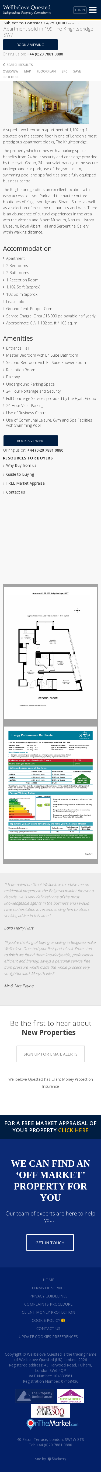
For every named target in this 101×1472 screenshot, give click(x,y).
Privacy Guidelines (48, 1296)
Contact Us (48, 1328)
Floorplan (46, 71)
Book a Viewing (30, 44)
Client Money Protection (48, 1312)
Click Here (73, 1130)
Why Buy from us (21, 465)
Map (27, 71)
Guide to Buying (20, 474)
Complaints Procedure (48, 1304)
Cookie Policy (46, 1320)
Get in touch (50, 1242)
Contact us (15, 492)
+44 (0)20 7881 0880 (53, 1444)
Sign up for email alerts (51, 1054)
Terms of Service (48, 1287)
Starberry (57, 1459)
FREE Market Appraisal (26, 483)
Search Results (20, 65)
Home (48, 1279)
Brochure (11, 77)
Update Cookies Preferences (48, 1336)
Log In (80, 10)
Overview (10, 71)
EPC (64, 71)
